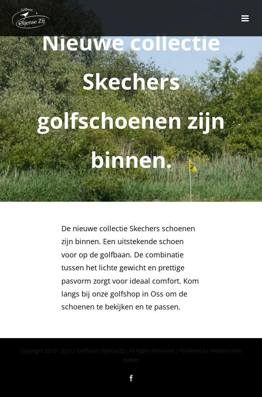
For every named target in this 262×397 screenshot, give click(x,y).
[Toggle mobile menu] (245, 18)
